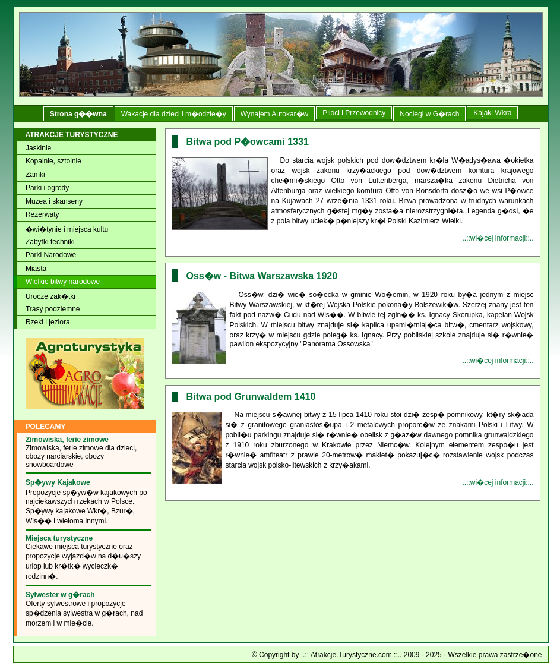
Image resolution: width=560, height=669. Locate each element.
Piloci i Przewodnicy (353, 113)
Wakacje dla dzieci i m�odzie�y (173, 114)
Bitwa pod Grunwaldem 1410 (251, 397)
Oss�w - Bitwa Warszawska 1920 (262, 276)
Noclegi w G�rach (429, 114)
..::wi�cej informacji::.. (497, 238)
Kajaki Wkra (492, 113)
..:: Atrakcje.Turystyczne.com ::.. (351, 655)
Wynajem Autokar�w (275, 114)
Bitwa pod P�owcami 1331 (247, 142)
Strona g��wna (78, 114)
